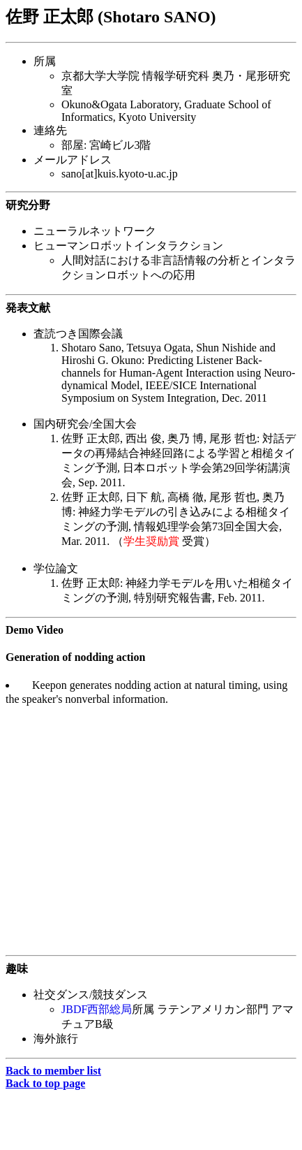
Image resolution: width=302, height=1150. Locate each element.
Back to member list (53, 1071)
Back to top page (45, 1083)
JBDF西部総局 (96, 1009)
